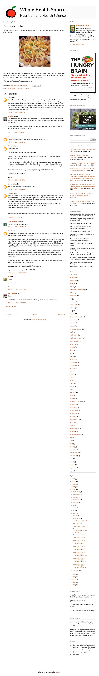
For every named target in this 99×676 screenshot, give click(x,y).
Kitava (71, 374)
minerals (72, 404)
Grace (10, 97)
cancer (72, 287)
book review (73, 280)
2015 (73, 484)
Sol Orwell (11, 184)
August (75, 502)
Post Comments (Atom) (39, 319)
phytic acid (73, 422)
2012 (73, 574)
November (76, 494)
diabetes (72, 308)
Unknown (11, 137)
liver (71, 389)
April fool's (73, 274)
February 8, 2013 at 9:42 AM (16, 180)
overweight (73, 416)
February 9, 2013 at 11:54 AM (17, 272)
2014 (73, 487)
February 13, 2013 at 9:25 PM (17, 302)
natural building (74, 410)
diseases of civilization (76, 317)
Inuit (71, 371)
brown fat (72, 284)
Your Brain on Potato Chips (81, 521)
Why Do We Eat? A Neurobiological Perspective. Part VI (80, 553)
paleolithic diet (74, 419)
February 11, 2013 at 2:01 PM (17, 289)
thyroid (72, 462)
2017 (73, 479)
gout (71, 353)
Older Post (61, 315)
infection (72, 368)
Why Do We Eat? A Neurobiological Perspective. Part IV (80, 565)
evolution (72, 323)
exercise (72, 326)
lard (71, 380)
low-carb (72, 392)
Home (35, 315)
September (76, 500)
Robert (10, 146)
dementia (72, 302)
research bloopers (75, 435)
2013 (73, 489)
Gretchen (11, 116)
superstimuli (73, 456)
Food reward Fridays (23, 88)
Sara (9, 276)
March (75, 516)
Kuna (71, 377)
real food (72, 431)
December (76, 492)
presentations (74, 428)
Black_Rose (12, 293)
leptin (71, 386)
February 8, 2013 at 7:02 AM (16, 133)
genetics (72, 347)
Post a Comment (11, 306)
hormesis (72, 359)
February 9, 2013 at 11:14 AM (17, 227)
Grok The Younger (14, 221)
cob (71, 299)
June (75, 508)
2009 (73, 582)
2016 (73, 481)
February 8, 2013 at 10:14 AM (17, 189)
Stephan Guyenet (84, 25)
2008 (73, 585)
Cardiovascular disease (77, 289)
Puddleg (10, 193)
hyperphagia (73, 362)
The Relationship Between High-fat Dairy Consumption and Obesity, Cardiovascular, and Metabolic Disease (82, 186)
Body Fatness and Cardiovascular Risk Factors (80, 530)
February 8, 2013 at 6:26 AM (16, 112)
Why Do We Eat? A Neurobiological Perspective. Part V (79, 559)
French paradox (74, 341)
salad (71, 437)
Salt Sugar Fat (77, 523)
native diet (73, 407)
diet (71, 311)
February (76, 518)
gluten (71, 350)
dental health (73, 305)
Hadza (72, 356)
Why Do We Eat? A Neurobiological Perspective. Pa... (79, 541)
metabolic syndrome (76, 401)
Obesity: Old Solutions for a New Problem (82, 163)
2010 (73, 579)
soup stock (73, 450)
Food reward (12, 88)
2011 (73, 577)
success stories (74, 453)
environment (73, 320)
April (74, 513)
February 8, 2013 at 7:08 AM (16, 142)
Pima (71, 425)
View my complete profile (77, 44)
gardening (73, 344)
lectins (72, 383)
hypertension (73, 365)
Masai (71, 395)
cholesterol (73, 296)
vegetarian (73, 468)
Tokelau (72, 465)
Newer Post (8, 315)
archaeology (73, 277)
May (74, 510)
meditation (73, 398)
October (76, 497)
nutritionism (73, 413)
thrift (71, 459)
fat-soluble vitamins (75, 329)
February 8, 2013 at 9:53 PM (16, 217)
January (76, 571)
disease (72, 314)
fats (71, 332)
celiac (71, 293)
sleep (71, 444)
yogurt (71, 471)
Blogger (58, 672)
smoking (72, 447)
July (74, 505)
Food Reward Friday (79, 526)
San (71, 440)
